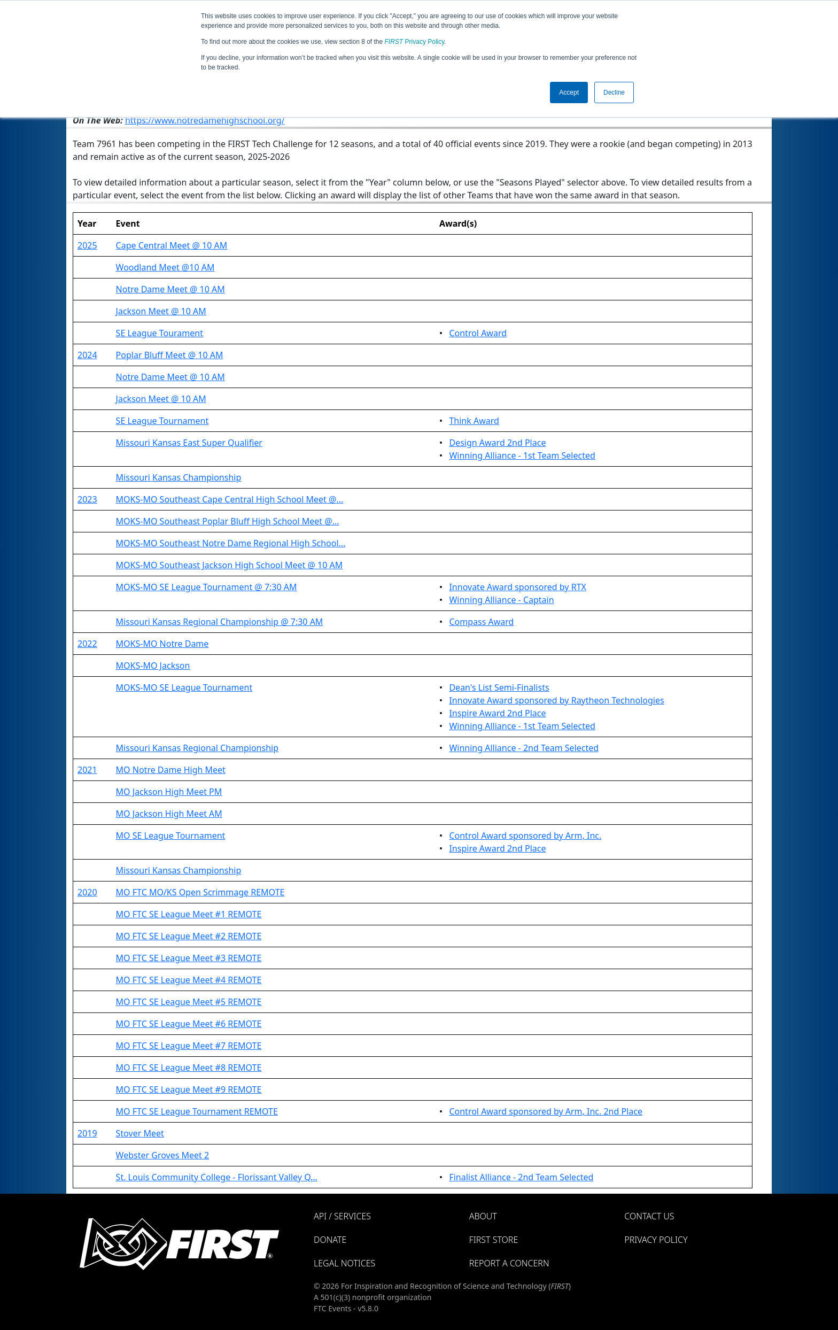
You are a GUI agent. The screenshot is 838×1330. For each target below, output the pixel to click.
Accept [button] (569, 92)
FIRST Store (493, 1240)
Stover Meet (140, 1133)
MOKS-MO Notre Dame (162, 643)
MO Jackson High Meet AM (169, 813)
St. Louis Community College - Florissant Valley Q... (216, 1177)
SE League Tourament (159, 333)
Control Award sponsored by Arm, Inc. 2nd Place (545, 1111)
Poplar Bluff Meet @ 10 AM (169, 355)
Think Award (474, 421)
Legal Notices (344, 1263)
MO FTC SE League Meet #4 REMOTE (189, 980)
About (483, 1216)
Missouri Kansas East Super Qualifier (189, 443)
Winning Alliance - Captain (501, 600)
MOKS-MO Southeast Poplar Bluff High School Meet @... (227, 521)
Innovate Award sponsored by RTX (517, 587)
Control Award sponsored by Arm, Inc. (525, 835)
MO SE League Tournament (171, 835)
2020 (87, 892)
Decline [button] (614, 92)
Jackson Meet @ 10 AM (161, 311)
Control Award (478, 333)
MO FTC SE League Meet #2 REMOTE (189, 936)
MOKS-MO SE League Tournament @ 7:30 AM (206, 587)
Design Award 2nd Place (497, 443)
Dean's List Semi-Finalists (499, 687)
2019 (87, 1133)
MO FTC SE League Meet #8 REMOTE (189, 1067)
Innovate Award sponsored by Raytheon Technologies (556, 700)
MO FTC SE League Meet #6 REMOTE (189, 1024)
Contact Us (649, 1216)
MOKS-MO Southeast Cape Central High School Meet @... (230, 499)
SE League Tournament (162, 421)
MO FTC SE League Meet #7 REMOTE (189, 1045)
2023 (87, 499)
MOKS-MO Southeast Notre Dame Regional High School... (231, 543)
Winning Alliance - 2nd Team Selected (524, 748)
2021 (87, 770)
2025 (87, 245)
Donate (330, 1240)
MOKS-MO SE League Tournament (184, 687)
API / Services (342, 1216)
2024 (87, 355)
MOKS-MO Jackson (153, 665)
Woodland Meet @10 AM (165, 267)
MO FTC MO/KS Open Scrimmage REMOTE (200, 892)
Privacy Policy (415, 41)
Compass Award (481, 622)
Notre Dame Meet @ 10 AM (170, 289)
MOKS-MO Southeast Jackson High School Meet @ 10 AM (229, 565)
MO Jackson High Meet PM (169, 792)
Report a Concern (509, 1263)
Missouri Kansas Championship (179, 477)
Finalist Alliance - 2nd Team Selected (521, 1177)
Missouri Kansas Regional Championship (197, 748)
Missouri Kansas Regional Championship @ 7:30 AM (219, 622)
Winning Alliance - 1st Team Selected (522, 455)
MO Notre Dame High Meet (171, 770)
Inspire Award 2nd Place (497, 713)
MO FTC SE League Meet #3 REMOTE (189, 958)
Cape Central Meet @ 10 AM (172, 245)
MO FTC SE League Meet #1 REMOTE (189, 914)
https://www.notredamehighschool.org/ (205, 120)
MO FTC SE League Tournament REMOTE (197, 1111)
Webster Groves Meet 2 (163, 1155)
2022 (87, 643)
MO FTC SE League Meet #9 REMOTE (189, 1089)
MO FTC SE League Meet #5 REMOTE (189, 1002)
